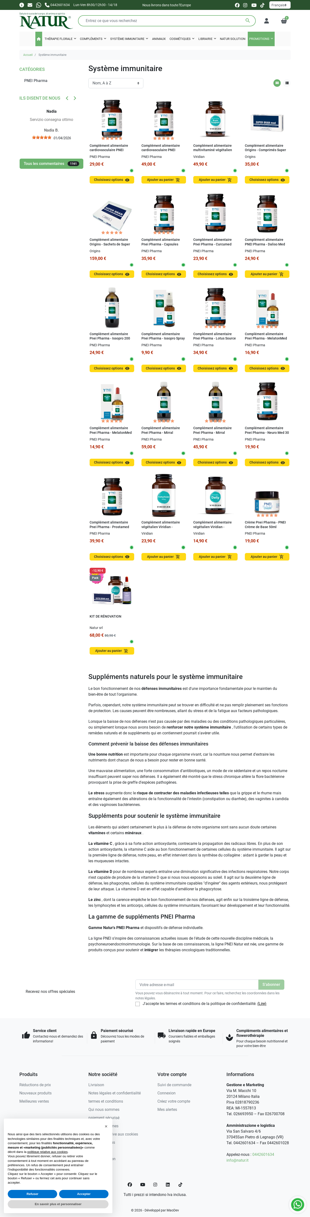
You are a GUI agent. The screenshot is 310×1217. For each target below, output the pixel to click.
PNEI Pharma (35, 80)
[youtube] (254, 5)
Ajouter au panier (163, 180)
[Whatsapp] (38, 4)
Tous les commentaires (51, 163)
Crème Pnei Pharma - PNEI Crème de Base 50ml (265, 524)
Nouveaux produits (35, 1093)
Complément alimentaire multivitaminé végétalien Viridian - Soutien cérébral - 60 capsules (214, 152)
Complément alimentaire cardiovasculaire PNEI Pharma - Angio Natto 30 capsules (109, 152)
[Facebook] (130, 1184)
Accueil (28, 55)
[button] (284, 21)
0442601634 (263, 1154)
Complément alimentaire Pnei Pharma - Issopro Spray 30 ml (163, 338)
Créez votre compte (173, 1101)
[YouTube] (143, 1184)
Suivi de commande (174, 1085)
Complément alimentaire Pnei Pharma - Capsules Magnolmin (160, 244)
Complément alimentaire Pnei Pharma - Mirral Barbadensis (212, 432)
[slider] (44, 137)
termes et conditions (105, 1101)
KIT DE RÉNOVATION (105, 616)
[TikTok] (180, 1184)
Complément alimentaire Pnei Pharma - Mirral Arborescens (160, 432)
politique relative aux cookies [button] (47, 1152)
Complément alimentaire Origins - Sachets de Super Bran (110, 244)
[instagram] (245, 5)
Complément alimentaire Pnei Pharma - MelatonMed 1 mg (111, 432)
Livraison (96, 1085)
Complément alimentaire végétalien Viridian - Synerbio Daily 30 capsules (213, 526)
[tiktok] (262, 5)
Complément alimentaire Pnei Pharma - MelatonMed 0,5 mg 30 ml (266, 338)
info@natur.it (237, 1160)
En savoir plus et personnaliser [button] (58, 1204)
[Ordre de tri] (115, 83)
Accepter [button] (84, 1194)
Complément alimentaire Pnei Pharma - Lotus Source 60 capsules (214, 338)
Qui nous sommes (103, 1109)
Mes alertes (167, 1109)
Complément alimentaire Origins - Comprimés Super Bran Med (265, 150)
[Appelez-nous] (57, 4)
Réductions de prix (35, 1085)
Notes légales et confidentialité (114, 1093)
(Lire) (261, 1003)
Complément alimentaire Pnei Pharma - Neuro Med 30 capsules (267, 432)
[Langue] (280, 5)
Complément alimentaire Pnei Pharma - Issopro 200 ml (110, 338)
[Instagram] (155, 1184)
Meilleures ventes (34, 1101)
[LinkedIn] (168, 1184)
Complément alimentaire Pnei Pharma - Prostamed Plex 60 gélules (109, 526)
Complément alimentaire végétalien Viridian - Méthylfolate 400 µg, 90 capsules (160, 529)
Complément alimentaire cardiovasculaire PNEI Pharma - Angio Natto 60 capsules (160, 152)
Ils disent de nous (39, 98)
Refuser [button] (32, 1194)
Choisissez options (112, 180)
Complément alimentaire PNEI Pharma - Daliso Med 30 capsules (265, 244)
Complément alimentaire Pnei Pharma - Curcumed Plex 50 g (212, 244)
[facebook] (237, 5)
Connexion (166, 1093)
